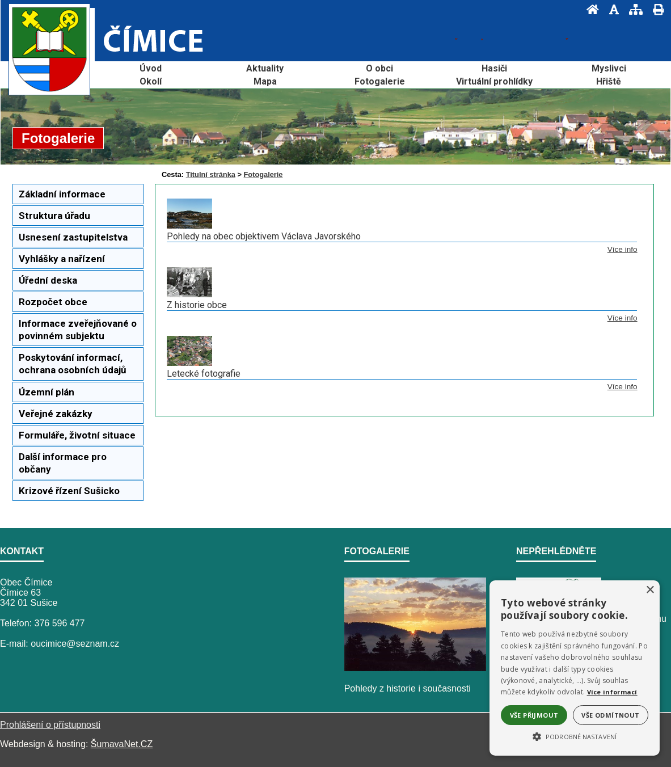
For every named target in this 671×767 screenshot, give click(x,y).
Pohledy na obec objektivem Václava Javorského (264, 236)
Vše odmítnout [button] (610, 715)
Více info (622, 249)
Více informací (612, 692)
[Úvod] (589, 9)
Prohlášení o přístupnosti (50, 725)
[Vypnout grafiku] (611, 9)
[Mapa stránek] (632, 9)
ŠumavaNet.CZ (122, 744)
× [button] (649, 590)
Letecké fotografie (203, 373)
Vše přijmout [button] (534, 715)
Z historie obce (197, 305)
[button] (574, 736)
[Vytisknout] (654, 9)
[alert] (574, 668)
